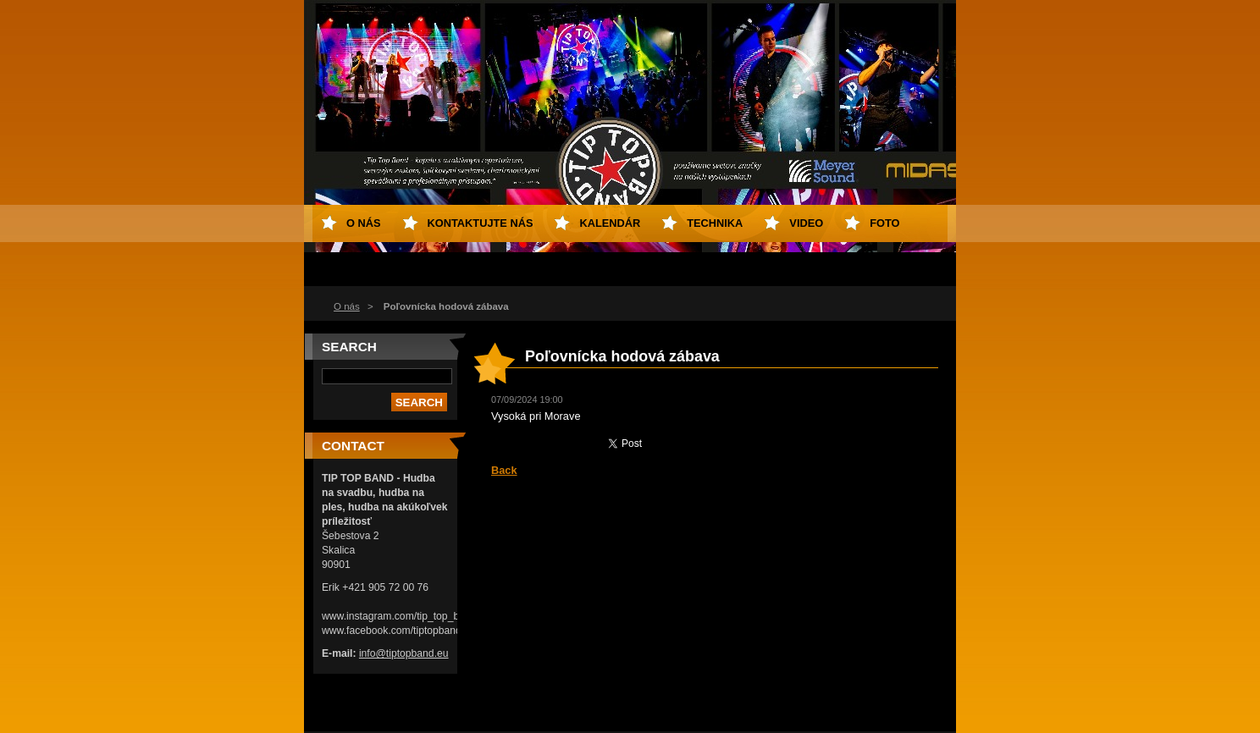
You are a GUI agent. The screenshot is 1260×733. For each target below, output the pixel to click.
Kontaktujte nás (480, 223)
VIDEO (806, 223)
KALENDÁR (609, 223)
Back (504, 470)
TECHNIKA (715, 223)
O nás (347, 306)
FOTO (884, 223)
